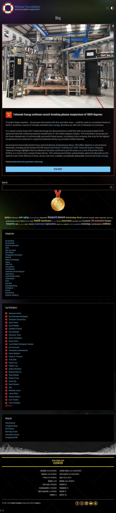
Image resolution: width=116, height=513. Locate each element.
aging (7, 262)
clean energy (54, 125)
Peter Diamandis (12, 245)
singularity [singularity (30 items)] (66, 224)
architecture (10, 269)
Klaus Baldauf (14, 353)
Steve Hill (12, 381)
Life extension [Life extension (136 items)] (97, 220)
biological (9, 288)
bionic (7, 290)
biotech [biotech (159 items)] (61, 217)
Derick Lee (13, 363)
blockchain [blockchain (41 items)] (85, 218)
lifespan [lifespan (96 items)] (107, 221)
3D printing (9, 241)
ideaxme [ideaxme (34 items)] (59, 221)
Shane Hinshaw (15, 369)
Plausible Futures (12, 435)
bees (7, 281)
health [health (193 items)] (37, 221)
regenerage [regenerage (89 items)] (39, 224)
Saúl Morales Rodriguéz (18, 316)
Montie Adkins (14, 397)
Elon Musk (9, 252)
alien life (8, 264)
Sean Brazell (14, 375)
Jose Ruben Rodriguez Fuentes (21, 344)
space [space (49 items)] (71, 224)
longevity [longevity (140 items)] (10, 224)
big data (8, 283)
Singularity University (13, 255)
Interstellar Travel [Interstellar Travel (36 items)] (77, 221)
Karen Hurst (13, 341)
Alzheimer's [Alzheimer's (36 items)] (15, 218)
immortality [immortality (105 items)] (67, 221)
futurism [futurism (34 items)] (27, 221)
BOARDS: (62, 481)
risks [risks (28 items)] (62, 224)
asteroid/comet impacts (14, 271)
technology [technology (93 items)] (86, 224)
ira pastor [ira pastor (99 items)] (86, 221)
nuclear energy (38, 161)
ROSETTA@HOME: (43, 491)
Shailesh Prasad (15, 329)
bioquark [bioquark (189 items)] (52, 217)
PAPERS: (61, 491)
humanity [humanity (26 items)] (54, 221)
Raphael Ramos (15, 372)
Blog (58, 18)
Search (111, 187)
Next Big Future (11, 432)
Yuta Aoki (12, 359)
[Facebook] (77, 503)
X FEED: (45, 477)
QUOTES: (61, 495)
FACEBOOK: (43, 471)
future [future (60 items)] (22, 221)
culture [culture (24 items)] (108, 218)
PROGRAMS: (62, 488)
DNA (7, 248)
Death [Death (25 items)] (111, 218)
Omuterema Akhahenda (18, 350)
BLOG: (61, 477)
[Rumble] (95, 503)
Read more (58, 169)
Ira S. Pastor (13, 400)
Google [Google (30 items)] (31, 221)
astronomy (9, 274)
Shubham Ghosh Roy (18, 161)
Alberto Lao (13, 366)
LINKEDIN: (44, 474)
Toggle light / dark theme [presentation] (112, 8)
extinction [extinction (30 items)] (17, 221)
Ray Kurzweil (10, 250)
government (29, 161)
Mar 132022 (9, 115)
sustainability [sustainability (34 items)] (77, 224)
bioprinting (9, 293)
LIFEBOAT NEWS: (64, 471)
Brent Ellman (14, 384)
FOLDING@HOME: (44, 488)
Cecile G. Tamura (15, 356)
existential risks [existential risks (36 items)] (10, 221)
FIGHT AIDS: (46, 484)
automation (10, 278)
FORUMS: (52, 495)
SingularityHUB (11, 437)
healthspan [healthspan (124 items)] (46, 221)
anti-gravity (9, 267)
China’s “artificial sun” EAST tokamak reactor (74, 147)
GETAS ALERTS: (63, 474)
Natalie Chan (14, 378)
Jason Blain (13, 393)
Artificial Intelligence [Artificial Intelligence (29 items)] (34, 218)
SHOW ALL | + (8, 405)
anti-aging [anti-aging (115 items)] (24, 217)
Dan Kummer (14, 347)
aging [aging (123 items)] (7, 217)
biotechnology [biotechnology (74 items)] (71, 217)
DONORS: (50, 481)
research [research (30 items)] (58, 224)
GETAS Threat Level (58, 462)
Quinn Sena (13, 322)
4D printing (9, 243)
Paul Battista (14, 332)
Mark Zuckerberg (12, 260)
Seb (10, 387)
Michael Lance (14, 390)
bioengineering (11, 286)
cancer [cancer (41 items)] (97, 218)
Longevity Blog (11, 426)
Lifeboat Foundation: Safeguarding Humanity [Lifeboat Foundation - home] (52, 8)
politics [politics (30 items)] (26, 224)
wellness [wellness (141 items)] (107, 224)
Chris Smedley (14, 403)
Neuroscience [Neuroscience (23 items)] (21, 224)
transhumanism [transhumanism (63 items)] (96, 224)
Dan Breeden (14, 326)
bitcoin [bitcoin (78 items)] (79, 217)
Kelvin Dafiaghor (15, 338)
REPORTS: (62, 484)
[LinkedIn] (86, 503)
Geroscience (10, 423)
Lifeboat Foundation (16, 503)
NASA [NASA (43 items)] (16, 224)
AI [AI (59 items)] (11, 218)
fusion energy (102, 156)
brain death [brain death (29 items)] (91, 218)
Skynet (8, 257)
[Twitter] (82, 503)
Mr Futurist (9, 429)
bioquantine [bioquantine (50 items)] (43, 218)
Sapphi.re (37, 503)
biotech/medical (11, 295)
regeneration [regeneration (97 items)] (50, 224)
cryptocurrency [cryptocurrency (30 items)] (102, 218)
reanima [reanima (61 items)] (31, 224)
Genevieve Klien (15, 313)
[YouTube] (91, 503)
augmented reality (12, 276)
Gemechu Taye (15, 335)
